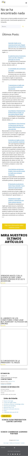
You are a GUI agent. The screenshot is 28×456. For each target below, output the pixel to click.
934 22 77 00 (12, 381)
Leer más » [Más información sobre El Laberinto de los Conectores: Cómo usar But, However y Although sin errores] (3, 325)
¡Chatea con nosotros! (6, 384)
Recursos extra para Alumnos (11, 409)
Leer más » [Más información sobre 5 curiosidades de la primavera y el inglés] (3, 364)
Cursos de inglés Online (10, 402)
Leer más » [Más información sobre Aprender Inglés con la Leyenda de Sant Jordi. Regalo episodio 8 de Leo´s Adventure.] (3, 283)
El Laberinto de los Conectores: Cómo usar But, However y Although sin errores (14, 321)
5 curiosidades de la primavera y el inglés (10, 362)
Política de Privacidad (15, 443)
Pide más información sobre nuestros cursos (14, 226)
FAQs (5, 410)
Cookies (23, 443)
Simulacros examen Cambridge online (14, 404)
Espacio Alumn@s (8, 401)
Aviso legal (6, 443)
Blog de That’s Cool (9, 407)
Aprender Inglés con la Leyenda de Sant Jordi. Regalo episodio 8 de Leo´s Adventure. (13, 278)
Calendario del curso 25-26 (11, 412)
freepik (17, 440)
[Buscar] (23, 26)
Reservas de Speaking (10, 405)
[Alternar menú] (26, 3)
